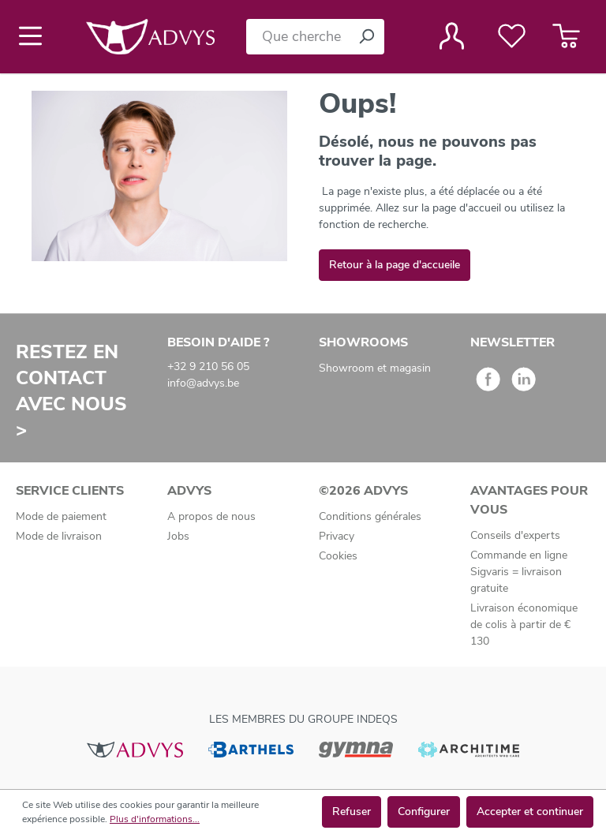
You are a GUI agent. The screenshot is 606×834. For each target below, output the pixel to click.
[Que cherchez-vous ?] (297, 36)
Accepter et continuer (530, 811)
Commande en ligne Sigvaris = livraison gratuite (518, 572)
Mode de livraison (59, 536)
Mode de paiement (61, 516)
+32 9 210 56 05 (208, 366)
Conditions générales (370, 516)
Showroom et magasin (375, 368)
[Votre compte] (451, 36)
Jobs (178, 536)
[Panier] (566, 36)
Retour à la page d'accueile (394, 264)
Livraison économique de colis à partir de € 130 (524, 624)
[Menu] (35, 36)
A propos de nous (211, 516)
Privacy (336, 536)
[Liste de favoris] (512, 36)
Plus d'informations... (155, 819)
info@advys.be (203, 383)
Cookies (338, 555)
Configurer (424, 811)
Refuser (351, 811)
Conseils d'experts (515, 535)
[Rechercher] (366, 36)
